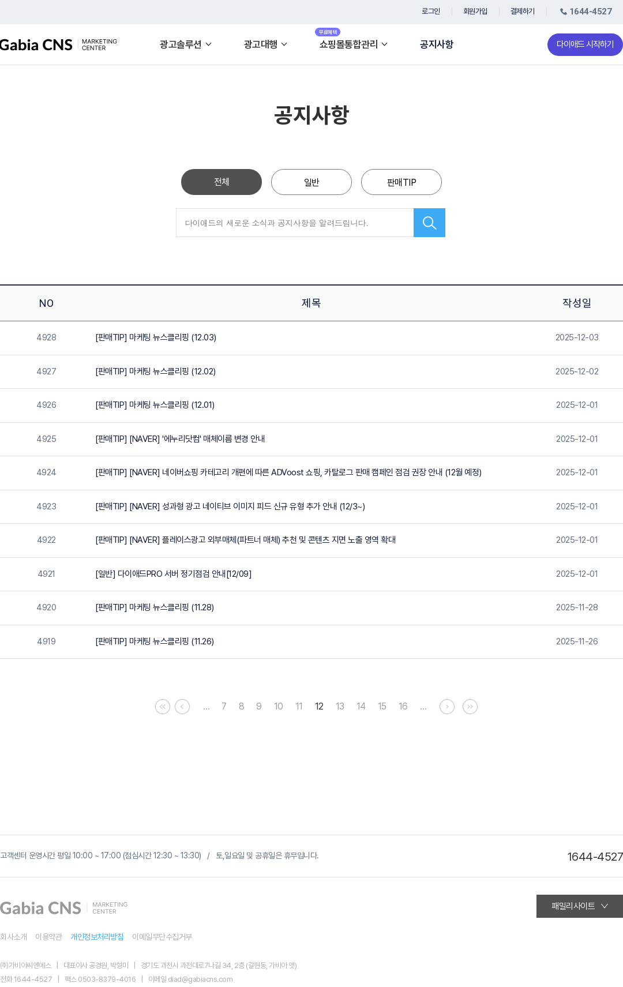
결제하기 (523, 11)
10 (278, 706)
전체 (222, 182)
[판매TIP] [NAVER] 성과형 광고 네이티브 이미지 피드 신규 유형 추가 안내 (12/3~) (230, 506)
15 (382, 706)
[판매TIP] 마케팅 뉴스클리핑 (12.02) (155, 371)
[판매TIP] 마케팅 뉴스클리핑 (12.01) (155, 405)
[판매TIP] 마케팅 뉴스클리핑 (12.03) (155, 337)
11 (299, 706)
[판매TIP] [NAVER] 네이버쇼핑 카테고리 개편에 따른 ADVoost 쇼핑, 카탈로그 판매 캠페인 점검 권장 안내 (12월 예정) (288, 472)
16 (403, 706)
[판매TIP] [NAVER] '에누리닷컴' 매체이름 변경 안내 (180, 439)
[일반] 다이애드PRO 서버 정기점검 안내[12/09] (173, 574)
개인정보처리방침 (96, 936)
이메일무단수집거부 (162, 936)
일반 (312, 182)
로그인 (431, 11)
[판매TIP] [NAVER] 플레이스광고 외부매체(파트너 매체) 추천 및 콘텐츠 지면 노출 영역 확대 (245, 540)
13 (340, 706)
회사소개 (13, 936)
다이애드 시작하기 (585, 44)
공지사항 (436, 45)
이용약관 (48, 936)
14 (361, 706)
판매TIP (401, 182)
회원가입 (475, 11)
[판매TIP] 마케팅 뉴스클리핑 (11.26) (154, 641)
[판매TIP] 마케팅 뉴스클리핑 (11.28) (154, 607)
